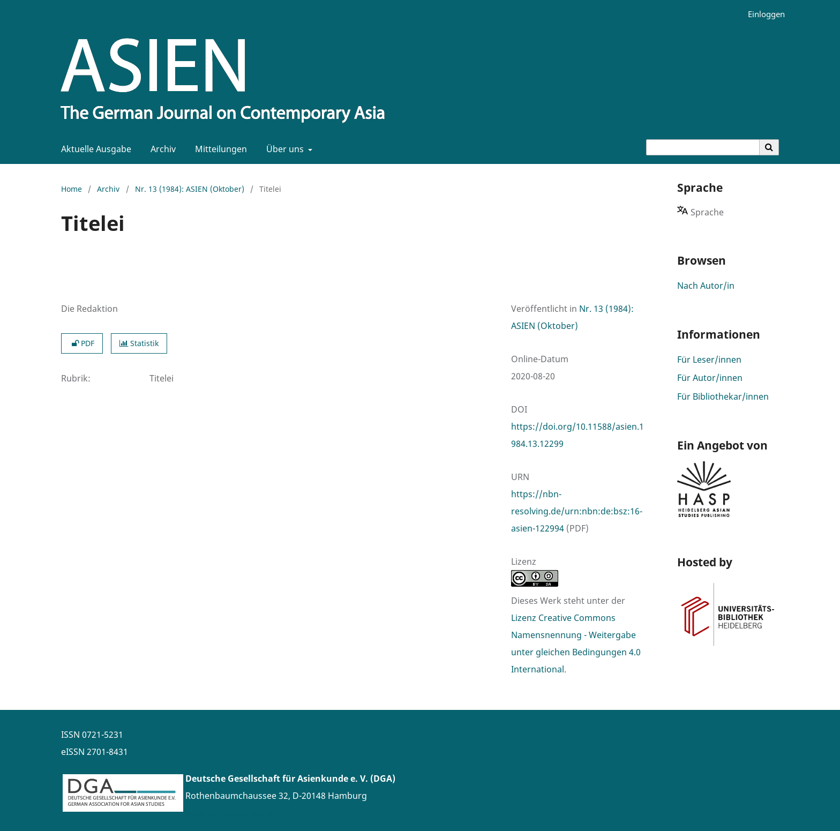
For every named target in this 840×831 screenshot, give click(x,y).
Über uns (284, 149)
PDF (82, 343)
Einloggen (762, 14)
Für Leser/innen (709, 359)
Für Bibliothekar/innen (723, 396)
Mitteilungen (219, 149)
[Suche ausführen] (769, 147)
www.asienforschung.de (234, 813)
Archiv (161, 149)
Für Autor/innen (709, 378)
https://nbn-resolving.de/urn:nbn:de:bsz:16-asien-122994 (576, 511)
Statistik (139, 343)
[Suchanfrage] (703, 147)
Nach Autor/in (705, 285)
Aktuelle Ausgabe (94, 149)
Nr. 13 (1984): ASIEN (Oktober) (189, 189)
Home (71, 189)
